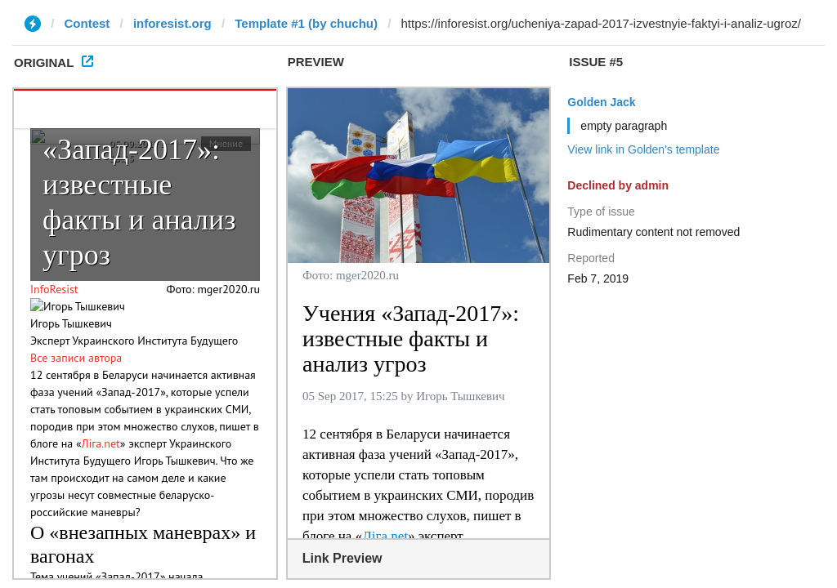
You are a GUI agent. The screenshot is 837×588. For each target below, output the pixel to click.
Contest (87, 23)
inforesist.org (172, 23)
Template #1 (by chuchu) (306, 23)
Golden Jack (601, 102)
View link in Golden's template (643, 149)
